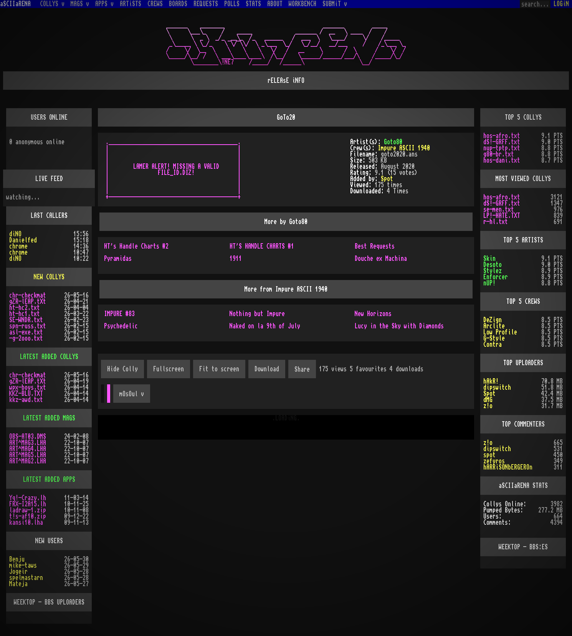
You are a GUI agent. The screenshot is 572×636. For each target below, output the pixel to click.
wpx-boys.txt (27, 387)
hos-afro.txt (501, 136)
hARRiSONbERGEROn (507, 467)
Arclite (494, 326)
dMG (488, 400)
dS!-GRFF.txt (501, 142)
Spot (387, 179)
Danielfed (23, 240)
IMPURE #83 (119, 314)
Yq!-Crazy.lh (27, 498)
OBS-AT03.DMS (27, 436)
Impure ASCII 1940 (404, 148)
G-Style (494, 338)
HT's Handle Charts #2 (136, 246)
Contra (492, 344)
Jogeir (18, 571)
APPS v (104, 4)
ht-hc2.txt (24, 308)
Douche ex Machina (381, 258)
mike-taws (23, 565)
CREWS (155, 4)
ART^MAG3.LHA (27, 443)
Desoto (492, 265)
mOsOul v (131, 394)
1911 (236, 258)
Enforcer (495, 277)
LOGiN (561, 4)
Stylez (492, 271)
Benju (17, 559)
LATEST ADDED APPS (49, 479)
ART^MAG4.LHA (27, 449)
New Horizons (373, 314)
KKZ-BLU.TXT (26, 393)
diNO (15, 234)
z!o (488, 406)
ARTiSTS (130, 4)
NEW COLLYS (49, 277)
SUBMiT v (334, 4)
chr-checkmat (27, 295)
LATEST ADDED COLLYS (49, 357)
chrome (18, 246)
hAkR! (491, 381)
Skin (489, 258)
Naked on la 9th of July (265, 326)
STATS (253, 4)
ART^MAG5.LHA (27, 455)
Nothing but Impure (257, 314)
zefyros (494, 461)
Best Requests (375, 246)
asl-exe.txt (26, 332)
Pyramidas (118, 258)
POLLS (232, 4)
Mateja (18, 584)
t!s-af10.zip (27, 516)
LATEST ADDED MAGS (49, 418)
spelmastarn (26, 578)
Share (302, 369)
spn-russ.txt (27, 326)
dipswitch (497, 387)
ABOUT (275, 4)
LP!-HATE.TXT (501, 216)
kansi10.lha (26, 522)
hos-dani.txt (501, 160)
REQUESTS (205, 4)
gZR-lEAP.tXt (27, 301)
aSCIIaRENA (15, 4)
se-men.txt (498, 209)
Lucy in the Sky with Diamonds (399, 326)
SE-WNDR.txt (26, 320)
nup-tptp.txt (501, 148)
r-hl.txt (495, 222)
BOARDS (178, 4)
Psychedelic (121, 326)
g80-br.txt (498, 154)
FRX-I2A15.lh (27, 504)
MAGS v (80, 4)
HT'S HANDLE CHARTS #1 (262, 246)
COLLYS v (52, 4)
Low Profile (500, 332)
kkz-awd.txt (26, 400)
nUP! (489, 283)
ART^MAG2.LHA (27, 461)
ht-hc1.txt (24, 314)
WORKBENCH (302, 4)
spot (489, 455)
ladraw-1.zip (27, 510)
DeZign (492, 320)
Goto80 (393, 142)
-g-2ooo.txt (26, 338)
